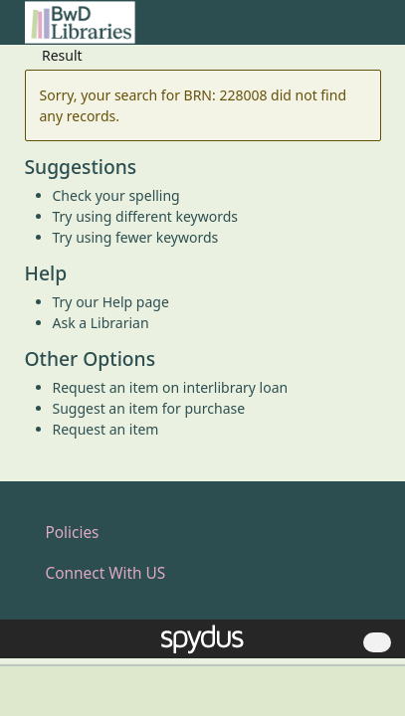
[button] (346, 30)
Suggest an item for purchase (149, 408)
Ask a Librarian (101, 322)
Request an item (106, 429)
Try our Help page (111, 301)
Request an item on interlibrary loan (171, 387)
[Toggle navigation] (370, 30)
